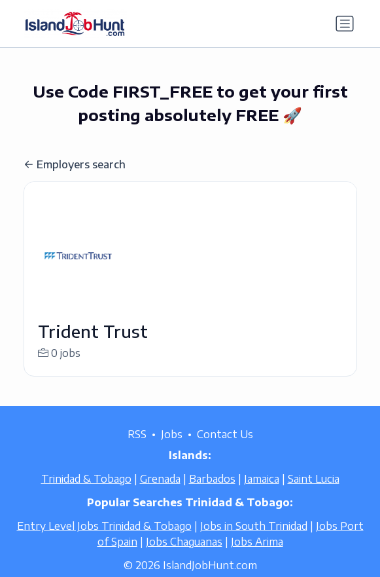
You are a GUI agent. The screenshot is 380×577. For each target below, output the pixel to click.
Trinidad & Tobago (86, 492)
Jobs (171, 448)
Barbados (212, 492)
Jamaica (261, 492)
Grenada (160, 492)
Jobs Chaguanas (184, 555)
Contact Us (225, 448)
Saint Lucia (313, 492)
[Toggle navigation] (344, 23)
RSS (137, 448)
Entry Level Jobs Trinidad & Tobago (104, 539)
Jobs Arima (257, 555)
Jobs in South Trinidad (253, 539)
